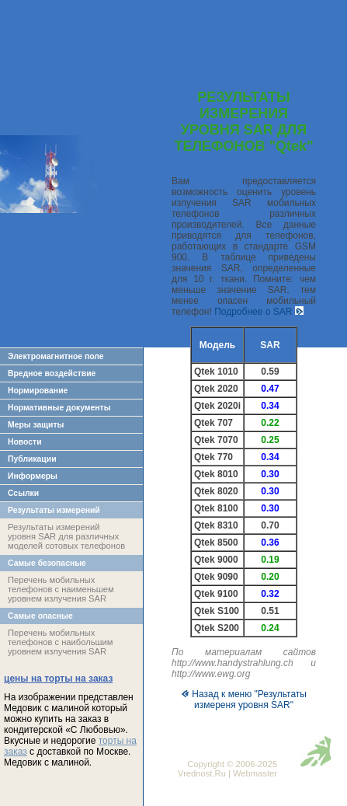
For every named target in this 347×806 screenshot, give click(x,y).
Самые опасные (40, 616)
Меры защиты (36, 424)
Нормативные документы (59, 407)
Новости (25, 442)
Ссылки (23, 493)
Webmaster (255, 773)
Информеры (32, 476)
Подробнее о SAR (259, 311)
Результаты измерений (54, 510)
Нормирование (38, 390)
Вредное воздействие (51, 373)
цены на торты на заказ (58, 678)
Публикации (32, 459)
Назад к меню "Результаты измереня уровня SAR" (244, 699)
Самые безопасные (47, 563)
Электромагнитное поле (56, 356)
